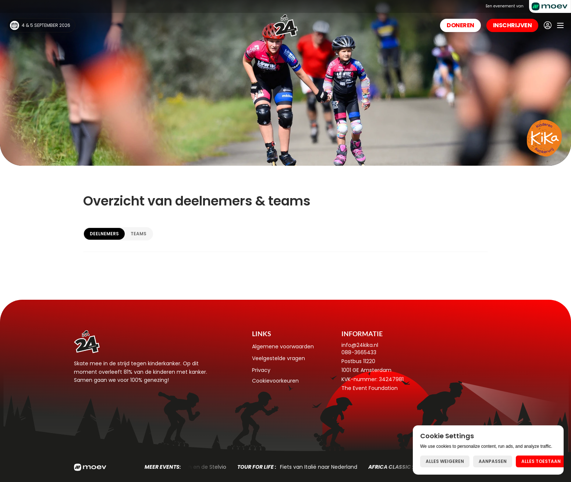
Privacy (261, 370)
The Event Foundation (369, 388)
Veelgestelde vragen (278, 358)
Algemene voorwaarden (283, 346)
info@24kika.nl (359, 345)
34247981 (391, 379)
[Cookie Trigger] (275, 380)
